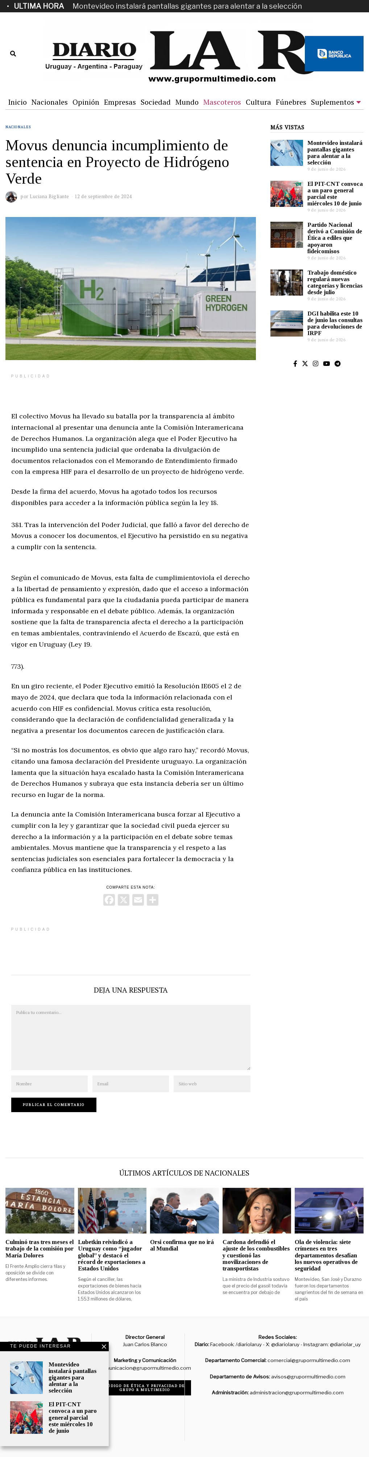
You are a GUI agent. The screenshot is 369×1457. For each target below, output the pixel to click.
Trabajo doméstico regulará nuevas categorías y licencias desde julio (334, 282)
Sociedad (156, 102)
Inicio (17, 102)
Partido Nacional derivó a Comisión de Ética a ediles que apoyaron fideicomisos (334, 238)
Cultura (258, 102)
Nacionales (50, 102)
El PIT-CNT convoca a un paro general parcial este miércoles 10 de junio (335, 193)
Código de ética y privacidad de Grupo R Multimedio (145, 1387)
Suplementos (332, 102)
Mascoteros (222, 102)
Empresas (120, 102)
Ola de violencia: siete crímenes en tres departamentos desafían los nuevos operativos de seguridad (326, 1255)
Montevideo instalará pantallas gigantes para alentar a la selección (187, 6)
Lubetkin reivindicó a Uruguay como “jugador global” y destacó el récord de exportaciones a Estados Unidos (111, 1255)
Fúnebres (291, 102)
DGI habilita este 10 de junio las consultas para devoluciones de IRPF (334, 323)
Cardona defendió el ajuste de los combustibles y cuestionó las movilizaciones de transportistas (256, 1255)
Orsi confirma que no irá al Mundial (182, 1245)
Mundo (187, 102)
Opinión (85, 102)
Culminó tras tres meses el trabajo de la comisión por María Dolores (39, 1248)
